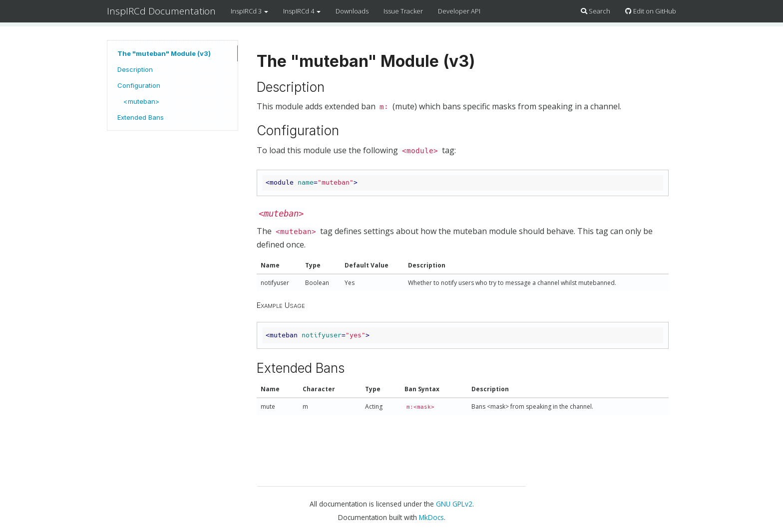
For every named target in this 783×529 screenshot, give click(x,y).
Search (595, 10)
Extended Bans (140, 117)
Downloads (352, 10)
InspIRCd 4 (302, 10)
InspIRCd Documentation (161, 10)
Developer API (459, 10)
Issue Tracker (403, 10)
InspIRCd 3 (249, 10)
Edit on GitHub (650, 10)
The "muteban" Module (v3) (164, 53)
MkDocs (431, 517)
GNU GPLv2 (454, 504)
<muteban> (141, 101)
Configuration (138, 85)
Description (135, 69)
